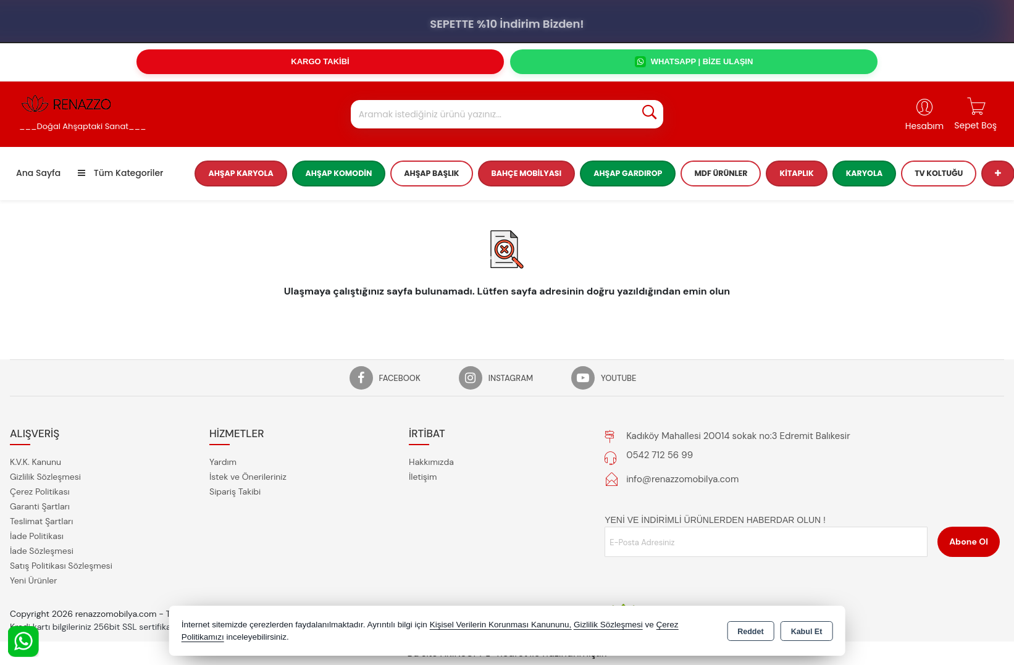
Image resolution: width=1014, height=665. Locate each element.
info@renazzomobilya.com (682, 479)
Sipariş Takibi (235, 491)
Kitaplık (796, 173)
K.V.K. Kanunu (35, 461)
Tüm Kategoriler (120, 173)
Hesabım (924, 126)
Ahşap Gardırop (627, 173)
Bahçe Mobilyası (527, 173)
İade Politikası (37, 536)
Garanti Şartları (40, 506)
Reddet (750, 631)
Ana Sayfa (38, 173)
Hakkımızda (431, 461)
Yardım (223, 461)
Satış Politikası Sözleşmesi (61, 565)
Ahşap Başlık (431, 173)
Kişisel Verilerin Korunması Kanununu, (501, 624)
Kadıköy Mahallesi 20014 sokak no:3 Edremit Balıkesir (738, 436)
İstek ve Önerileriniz (248, 476)
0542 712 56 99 (659, 455)
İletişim (423, 476)
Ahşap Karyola (240, 173)
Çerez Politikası (40, 491)
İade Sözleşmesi (41, 550)
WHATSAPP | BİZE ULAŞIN (694, 61)
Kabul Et (807, 631)
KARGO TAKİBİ (320, 61)
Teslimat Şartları (41, 521)
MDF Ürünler (720, 173)
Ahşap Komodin (339, 173)
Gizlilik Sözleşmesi (45, 476)
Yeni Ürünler (33, 580)
